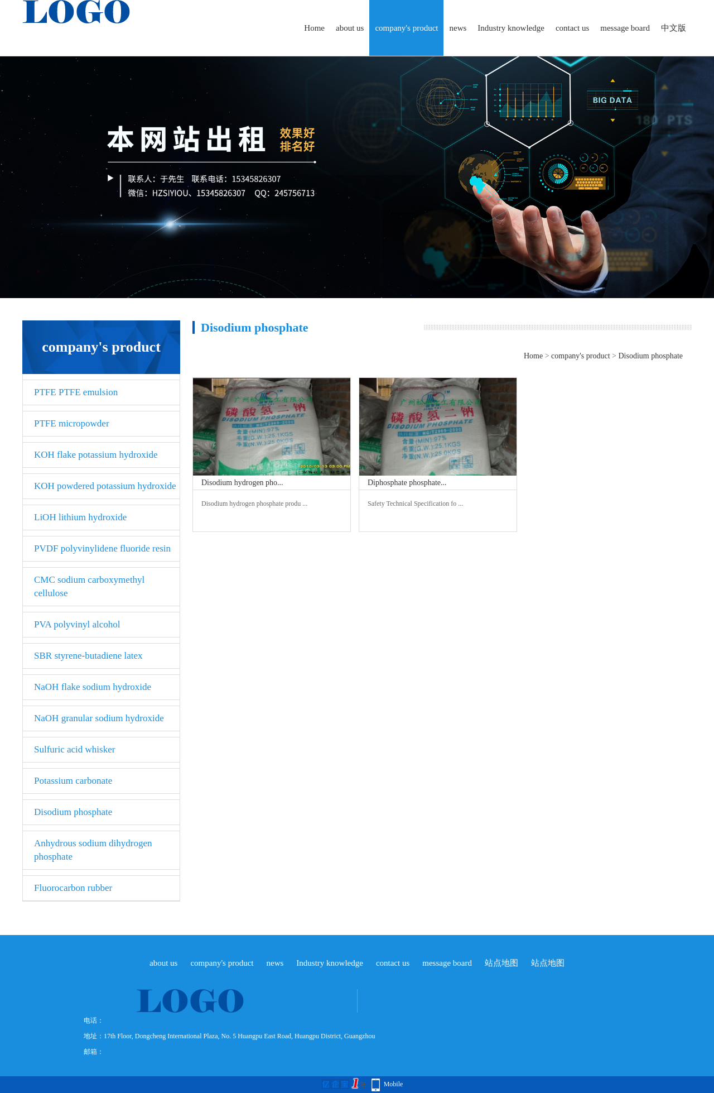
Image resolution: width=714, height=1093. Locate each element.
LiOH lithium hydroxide (80, 517)
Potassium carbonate (73, 780)
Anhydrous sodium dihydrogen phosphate (93, 850)
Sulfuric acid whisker (74, 749)
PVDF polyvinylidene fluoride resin (102, 548)
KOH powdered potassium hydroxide (105, 486)
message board (625, 27)
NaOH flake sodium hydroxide (92, 687)
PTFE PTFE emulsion (76, 392)
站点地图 (501, 962)
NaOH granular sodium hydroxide (99, 718)
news (457, 27)
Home (314, 27)
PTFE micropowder (71, 423)
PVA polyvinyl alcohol (77, 624)
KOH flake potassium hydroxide (95, 454)
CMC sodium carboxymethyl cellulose (89, 586)
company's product (406, 27)
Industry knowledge (510, 27)
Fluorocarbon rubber (73, 888)
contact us (572, 27)
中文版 (673, 27)
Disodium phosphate (73, 812)
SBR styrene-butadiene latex (88, 655)
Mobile (393, 1084)
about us (350, 27)
